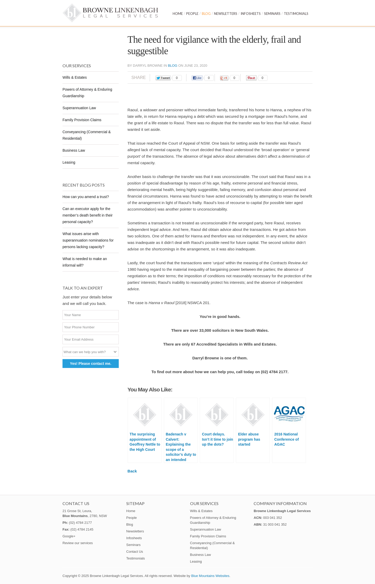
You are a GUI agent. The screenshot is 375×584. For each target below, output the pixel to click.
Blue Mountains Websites (210, 576)
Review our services (78, 543)
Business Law (74, 150)
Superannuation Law (79, 108)
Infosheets (251, 13)
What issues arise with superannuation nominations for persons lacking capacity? (88, 240)
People (192, 13)
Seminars (272, 13)
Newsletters (225, 13)
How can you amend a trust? (86, 197)
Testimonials (296, 13)
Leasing (69, 162)
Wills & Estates (75, 77)
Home (178, 13)
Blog (206, 13)
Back (132, 471)
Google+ (69, 536)
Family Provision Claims (82, 120)
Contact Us (134, 552)
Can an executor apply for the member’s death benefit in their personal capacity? (88, 215)
